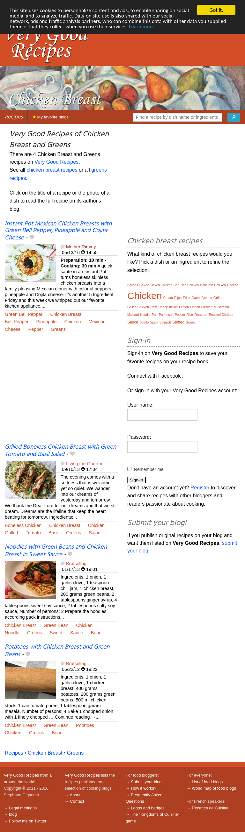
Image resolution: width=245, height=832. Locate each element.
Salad (94, 532)
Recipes (14, 117)
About (75, 795)
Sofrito (144, 322)
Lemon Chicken (201, 307)
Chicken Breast (65, 314)
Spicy (154, 322)
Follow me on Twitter (27, 821)
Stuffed (178, 322)
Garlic (196, 298)
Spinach (165, 322)
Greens (58, 329)
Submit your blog (146, 781)
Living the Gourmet (85, 463)
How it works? (143, 788)
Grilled (11, 532)
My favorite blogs (51, 117)
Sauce (76, 632)
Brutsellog (76, 563)
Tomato (33, 532)
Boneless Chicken (23, 525)
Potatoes (85, 725)
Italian (173, 307)
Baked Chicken (161, 285)
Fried (186, 298)
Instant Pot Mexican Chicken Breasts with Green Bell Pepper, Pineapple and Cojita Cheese (58, 231)
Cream (168, 298)
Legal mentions (23, 808)
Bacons (132, 285)
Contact (77, 801)
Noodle (12, 632)
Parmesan (166, 314)
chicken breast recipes (51, 170)
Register (200, 487)
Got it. (216, 10)
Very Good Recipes (56, 162)
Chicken (72, 321)
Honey (163, 307)
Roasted (200, 314)
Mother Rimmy (81, 246)
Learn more (141, 26)
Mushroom (221, 307)
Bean (96, 632)
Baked (144, 285)
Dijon (178, 298)
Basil (53, 532)
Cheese (13, 329)
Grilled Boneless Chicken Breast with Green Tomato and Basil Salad (60, 450)
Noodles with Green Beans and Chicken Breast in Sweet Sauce (56, 550)
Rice (190, 314)
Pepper (35, 329)
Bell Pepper (16, 321)
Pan (155, 314)
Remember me (149, 469)
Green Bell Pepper (23, 314)
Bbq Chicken (190, 285)
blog (13, 814)
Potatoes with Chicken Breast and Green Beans (57, 650)
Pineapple (46, 321)
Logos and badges (147, 808)
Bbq (176, 285)
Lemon (184, 307)
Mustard (133, 314)
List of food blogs (207, 781)
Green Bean (56, 625)
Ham (153, 307)
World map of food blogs (214, 788)
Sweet (56, 632)
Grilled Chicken (138, 307)
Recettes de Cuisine (210, 808)
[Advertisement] (61, 392)
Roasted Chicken (221, 314)
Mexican (97, 321)
